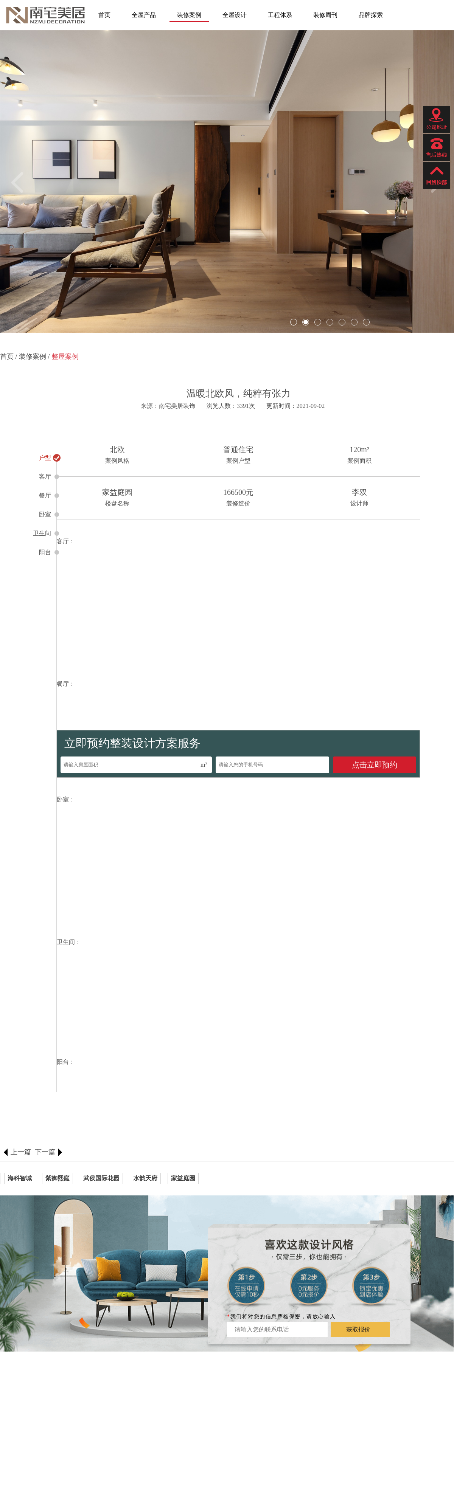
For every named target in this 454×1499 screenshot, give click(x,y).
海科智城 (20, 1178)
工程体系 (280, 15)
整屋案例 (65, 356)
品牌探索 (371, 15)
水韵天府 (145, 1178)
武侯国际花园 (101, 1178)
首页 (104, 15)
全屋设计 (234, 15)
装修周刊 (325, 15)
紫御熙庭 (57, 1178)
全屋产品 (144, 15)
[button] (21, 182)
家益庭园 (183, 1178)
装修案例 (189, 15)
